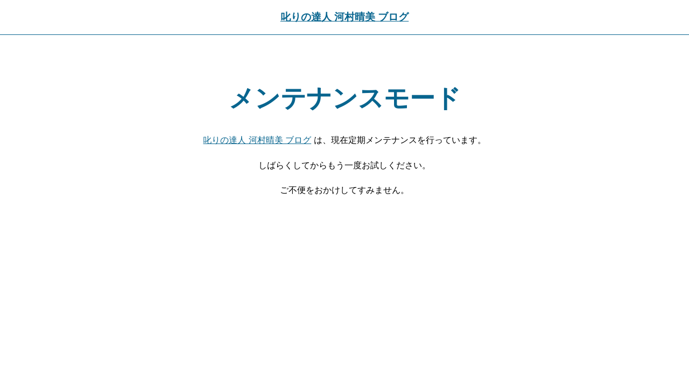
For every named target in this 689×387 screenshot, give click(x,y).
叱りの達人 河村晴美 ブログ (344, 17)
